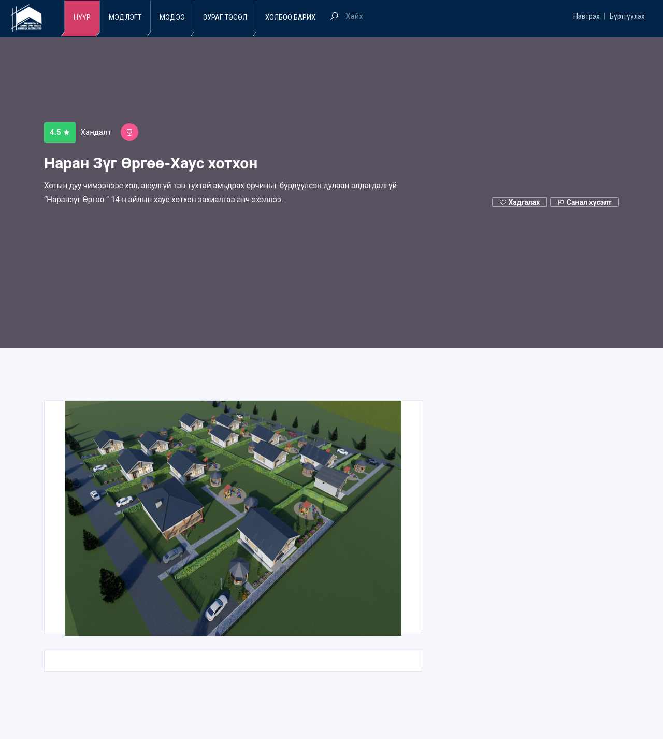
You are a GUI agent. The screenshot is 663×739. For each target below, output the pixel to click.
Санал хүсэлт (584, 202)
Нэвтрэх (586, 16)
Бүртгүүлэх (627, 16)
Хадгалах (519, 202)
